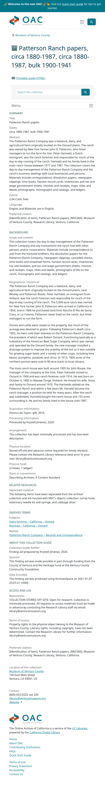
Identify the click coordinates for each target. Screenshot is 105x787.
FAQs (12, 751)
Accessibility (16, 770)
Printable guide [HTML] (30, 78)
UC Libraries (79, 728)
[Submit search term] (85, 92)
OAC (26, 21)
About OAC (16, 743)
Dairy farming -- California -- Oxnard (31, 521)
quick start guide (72, 4)
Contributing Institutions (24, 747)
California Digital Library (44, 732)
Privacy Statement (20, 766)
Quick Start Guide (20, 755)
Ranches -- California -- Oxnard (28, 526)
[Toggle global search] (91, 22)
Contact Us (16, 774)
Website (14, 702)
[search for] (48, 92)
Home (13, 739)
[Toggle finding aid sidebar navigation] (52, 105)
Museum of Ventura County (32, 35)
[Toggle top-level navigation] (82, 22)
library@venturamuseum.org (27, 698)
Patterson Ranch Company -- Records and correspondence (46, 535)
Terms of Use (17, 762)
